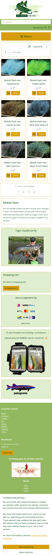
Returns (4, 426)
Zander (26, 506)
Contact (4, 418)
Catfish (26, 511)
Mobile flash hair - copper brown (13, 123)
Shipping (4, 429)
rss (38, 551)
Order (15, 93)
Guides (26, 537)
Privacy (4, 424)
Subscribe (7, 452)
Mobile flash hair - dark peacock (13, 164)
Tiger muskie (26, 503)
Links (27, 540)
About (3, 413)
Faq (2, 421)
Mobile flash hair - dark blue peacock (39, 123)
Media (26, 488)
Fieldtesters (26, 535)
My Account (40, 27)
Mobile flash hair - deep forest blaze (39, 164)
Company (4, 416)
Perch (26, 509)
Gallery (26, 514)
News (26, 491)
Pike (26, 501)
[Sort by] (37, 46)
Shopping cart (11, 288)
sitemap (33, 551)
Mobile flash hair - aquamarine (13, 82)
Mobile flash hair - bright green (39, 82)
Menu (26, 36)
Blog (26, 485)
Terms (3, 432)
